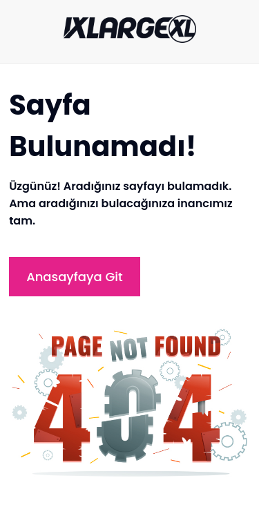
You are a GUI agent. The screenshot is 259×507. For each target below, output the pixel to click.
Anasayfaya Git (74, 276)
